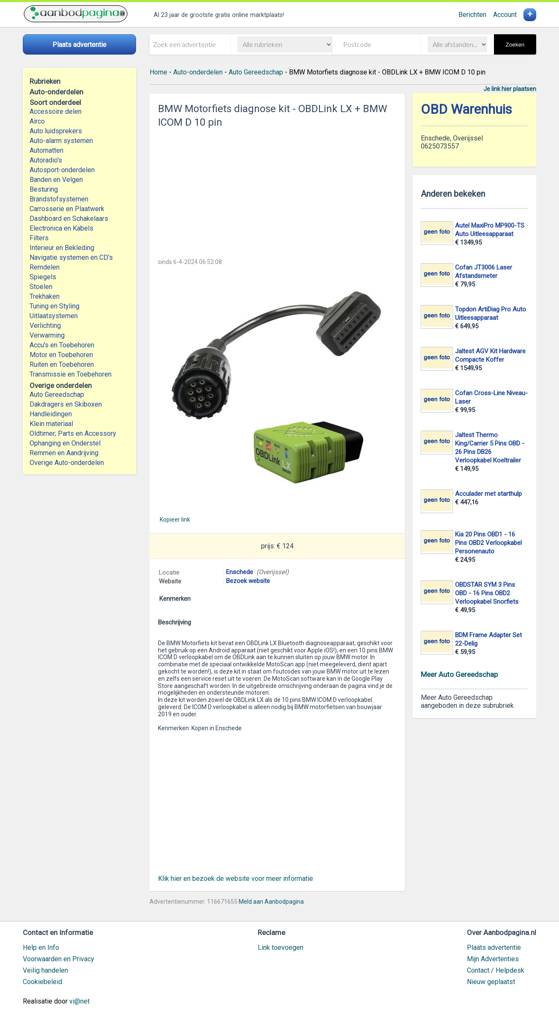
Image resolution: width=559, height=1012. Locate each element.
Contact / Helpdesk (495, 970)
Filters (39, 238)
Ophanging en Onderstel (65, 443)
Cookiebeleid (42, 982)
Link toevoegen (280, 947)
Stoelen (41, 287)
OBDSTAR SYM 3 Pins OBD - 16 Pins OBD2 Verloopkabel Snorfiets (486, 593)
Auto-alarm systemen (61, 141)
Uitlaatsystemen (54, 316)
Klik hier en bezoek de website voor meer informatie (235, 878)
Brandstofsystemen (59, 199)
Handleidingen (51, 414)
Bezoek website (248, 581)
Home (158, 72)
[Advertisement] (277, 190)
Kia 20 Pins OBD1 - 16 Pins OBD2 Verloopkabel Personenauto (488, 543)
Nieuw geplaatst (491, 982)
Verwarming (47, 335)
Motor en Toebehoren (61, 355)
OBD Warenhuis (466, 109)
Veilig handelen (45, 970)
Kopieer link (175, 519)
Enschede (239, 572)
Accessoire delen (56, 111)
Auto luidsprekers (56, 131)
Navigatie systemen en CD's (71, 257)
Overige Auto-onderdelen (67, 463)
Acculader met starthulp (488, 494)
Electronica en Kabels (61, 228)
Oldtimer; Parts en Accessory (73, 433)
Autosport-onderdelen (62, 170)
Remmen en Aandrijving (64, 453)
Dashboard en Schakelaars (69, 218)
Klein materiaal (51, 424)
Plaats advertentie (494, 947)
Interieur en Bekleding (62, 248)
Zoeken (515, 44)
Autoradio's (46, 160)
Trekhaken (45, 296)
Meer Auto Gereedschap (459, 674)
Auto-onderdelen (198, 72)
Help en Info (41, 947)
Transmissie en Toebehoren (71, 374)
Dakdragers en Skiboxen (66, 404)
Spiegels (43, 277)
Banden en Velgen (56, 180)
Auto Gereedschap (57, 394)
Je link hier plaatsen (509, 88)
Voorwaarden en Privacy (58, 959)
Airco (37, 121)
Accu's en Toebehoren (62, 345)
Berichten (472, 15)
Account (505, 15)
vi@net (79, 1001)
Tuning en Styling (54, 306)
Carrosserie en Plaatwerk (67, 209)
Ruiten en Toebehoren (62, 364)
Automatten (46, 150)
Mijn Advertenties (493, 959)
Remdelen (45, 267)
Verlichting (45, 326)
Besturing (44, 189)
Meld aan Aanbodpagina (271, 901)
